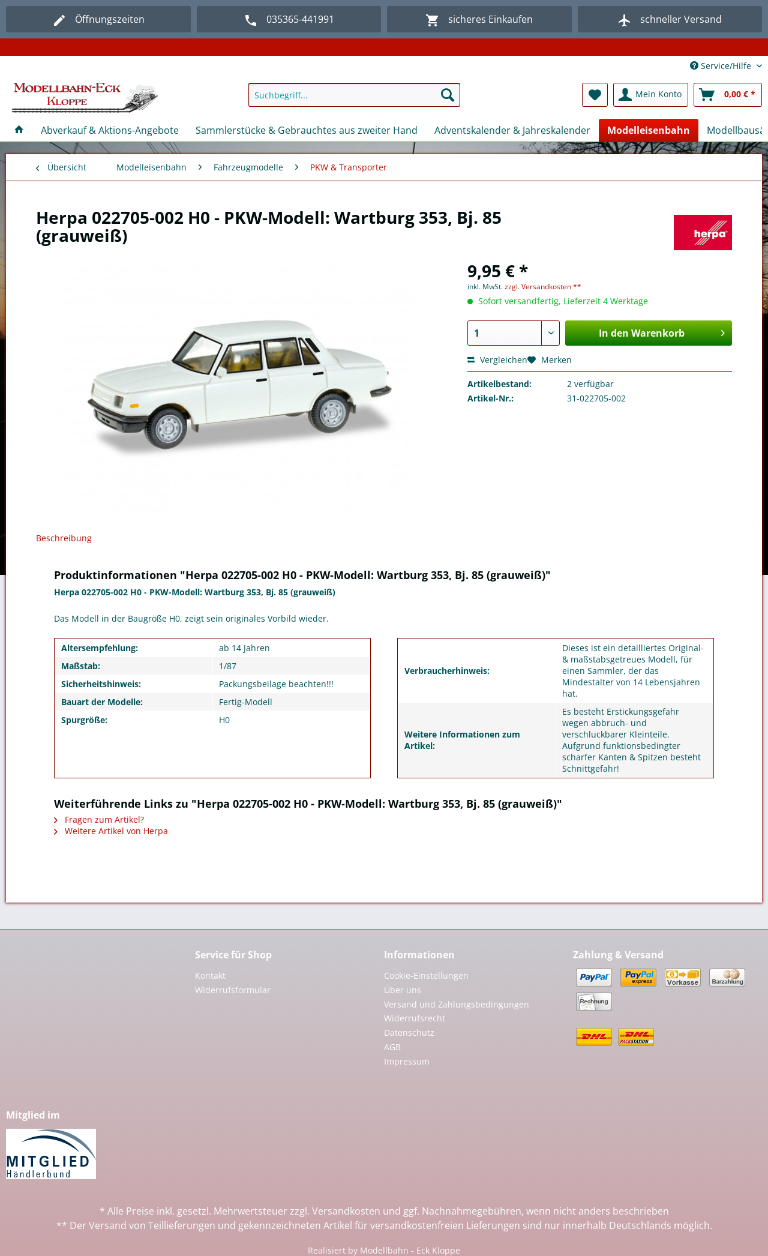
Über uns (402, 990)
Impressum (407, 1061)
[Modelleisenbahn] (648, 130)
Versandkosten (346, 1211)
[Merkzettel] (595, 95)
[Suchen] (447, 95)
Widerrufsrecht (414, 1018)
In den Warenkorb (662, 331)
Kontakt (210, 975)
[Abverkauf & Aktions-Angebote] (109, 130)
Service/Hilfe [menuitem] (722, 65)
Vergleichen (497, 359)
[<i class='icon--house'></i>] (19, 130)
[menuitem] (354, 100)
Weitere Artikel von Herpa (111, 831)
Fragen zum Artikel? (99, 819)
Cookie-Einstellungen (426, 975)
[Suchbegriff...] (354, 95)
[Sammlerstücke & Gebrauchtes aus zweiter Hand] (306, 130)
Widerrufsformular (233, 990)
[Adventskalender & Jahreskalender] (512, 130)
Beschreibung (64, 538)
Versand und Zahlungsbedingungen (456, 1004)
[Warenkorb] (728, 95)
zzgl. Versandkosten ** (543, 286)
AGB (392, 1047)
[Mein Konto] (650, 95)
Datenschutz (409, 1032)
